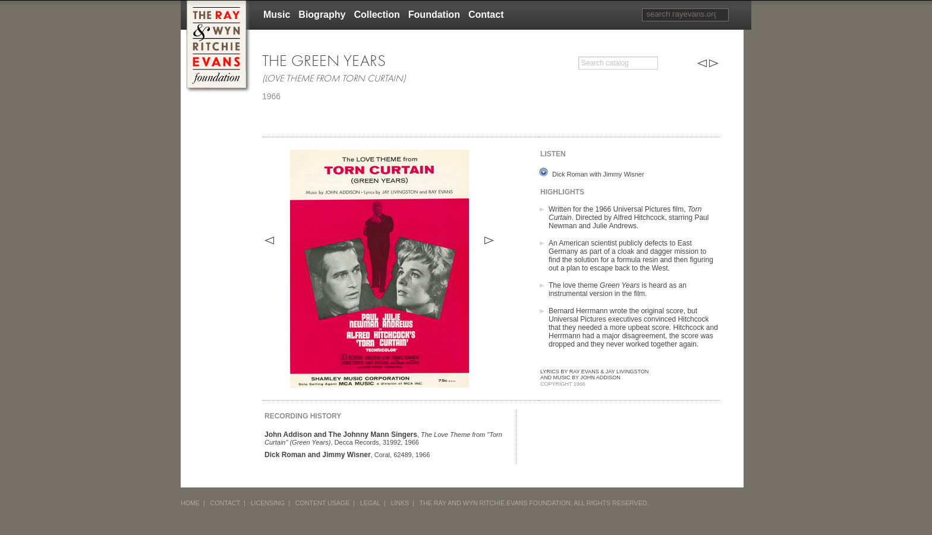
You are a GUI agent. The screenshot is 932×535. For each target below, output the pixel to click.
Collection (376, 15)
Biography (321, 15)
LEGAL (370, 502)
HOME (190, 502)
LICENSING (268, 502)
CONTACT (225, 502)
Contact (486, 15)
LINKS (400, 502)
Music (276, 15)
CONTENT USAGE (322, 502)
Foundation (434, 15)
